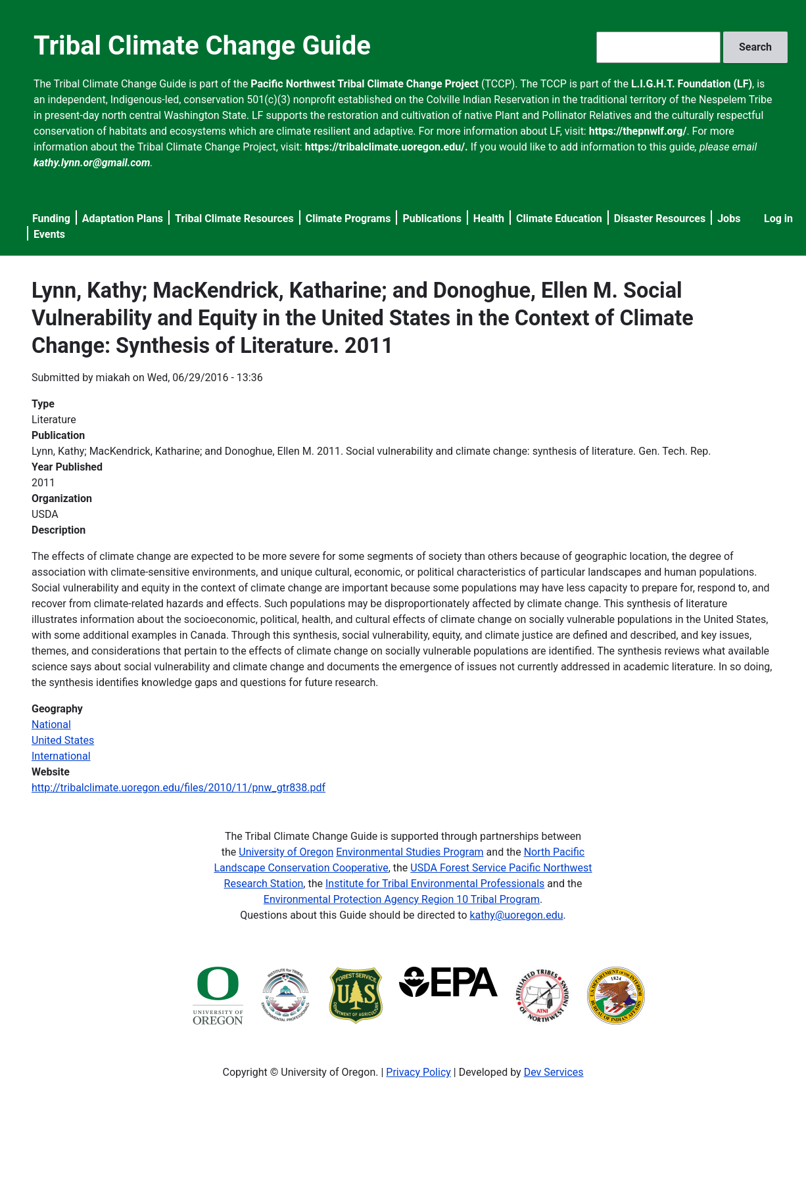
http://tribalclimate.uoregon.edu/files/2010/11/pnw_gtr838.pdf (178, 787)
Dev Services (554, 1072)
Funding (51, 218)
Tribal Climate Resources (234, 218)
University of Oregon (286, 852)
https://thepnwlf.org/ (638, 131)
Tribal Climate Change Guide (202, 45)
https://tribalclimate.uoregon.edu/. (386, 147)
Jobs (728, 218)
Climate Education (559, 218)
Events (49, 234)
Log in (778, 218)
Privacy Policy (418, 1072)
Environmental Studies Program (409, 852)
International (61, 756)
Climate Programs (348, 218)
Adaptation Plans (122, 218)
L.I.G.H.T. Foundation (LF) (691, 84)
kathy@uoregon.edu (516, 915)
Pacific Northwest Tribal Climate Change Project (364, 84)
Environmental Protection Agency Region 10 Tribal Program (402, 899)
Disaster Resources (660, 218)
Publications (432, 218)
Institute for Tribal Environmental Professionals (434, 883)
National (51, 724)
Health (488, 218)
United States (63, 740)
